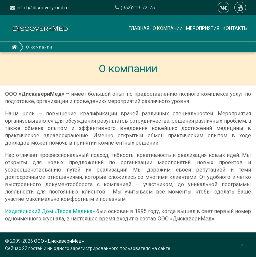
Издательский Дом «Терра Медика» (50, 211)
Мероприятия (202, 28)
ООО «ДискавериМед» (59, 241)
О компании (168, 28)
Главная (139, 28)
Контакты (235, 28)
